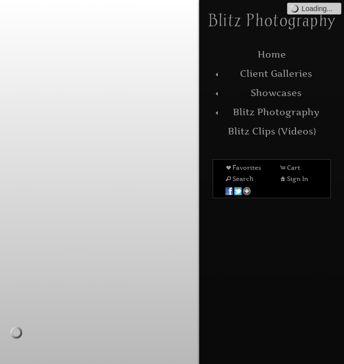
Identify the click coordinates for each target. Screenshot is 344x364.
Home (272, 54)
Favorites (242, 167)
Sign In (293, 178)
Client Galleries (262, 73)
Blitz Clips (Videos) (272, 131)
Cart (289, 167)
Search (239, 178)
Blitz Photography (266, 112)
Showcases (257, 92)
